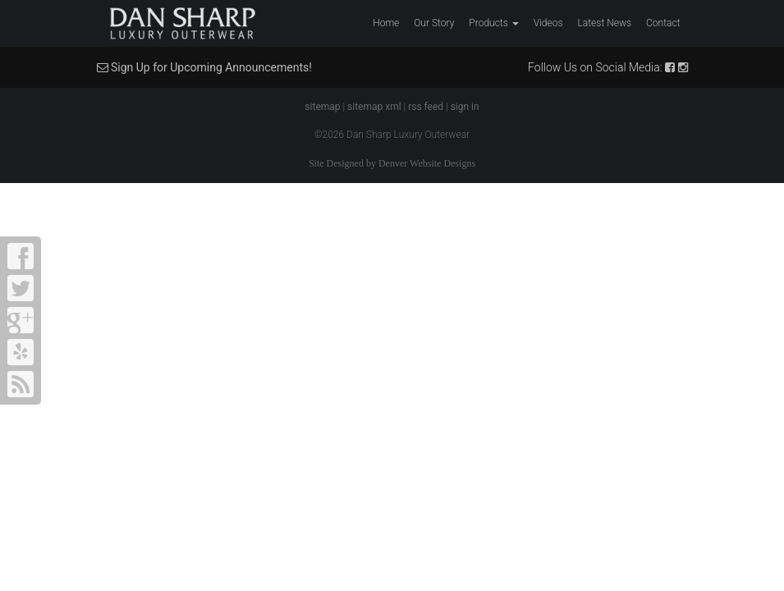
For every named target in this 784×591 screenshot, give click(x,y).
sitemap (322, 106)
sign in (465, 106)
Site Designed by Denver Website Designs (392, 163)
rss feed (425, 106)
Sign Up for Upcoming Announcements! (204, 67)
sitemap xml (374, 106)
